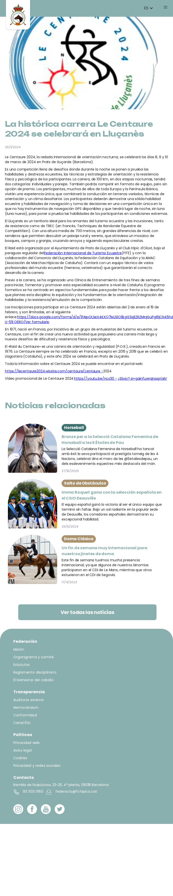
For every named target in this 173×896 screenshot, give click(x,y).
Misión (18, 649)
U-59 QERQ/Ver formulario (27, 321)
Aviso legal (22, 750)
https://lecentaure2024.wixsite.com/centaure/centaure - (54, 371)
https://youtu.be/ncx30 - (95, 378)
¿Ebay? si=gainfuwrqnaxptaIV (142, 378)
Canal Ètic (22, 722)
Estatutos (21, 664)
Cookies (20, 757)
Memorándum (26, 707)
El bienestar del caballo (33, 679)
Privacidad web (26, 742)
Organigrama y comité (33, 657)
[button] (148, 8)
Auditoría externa (28, 699)
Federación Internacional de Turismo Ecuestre (83, 253)
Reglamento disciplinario (34, 672)
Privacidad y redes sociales (36, 765)
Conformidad (25, 715)
